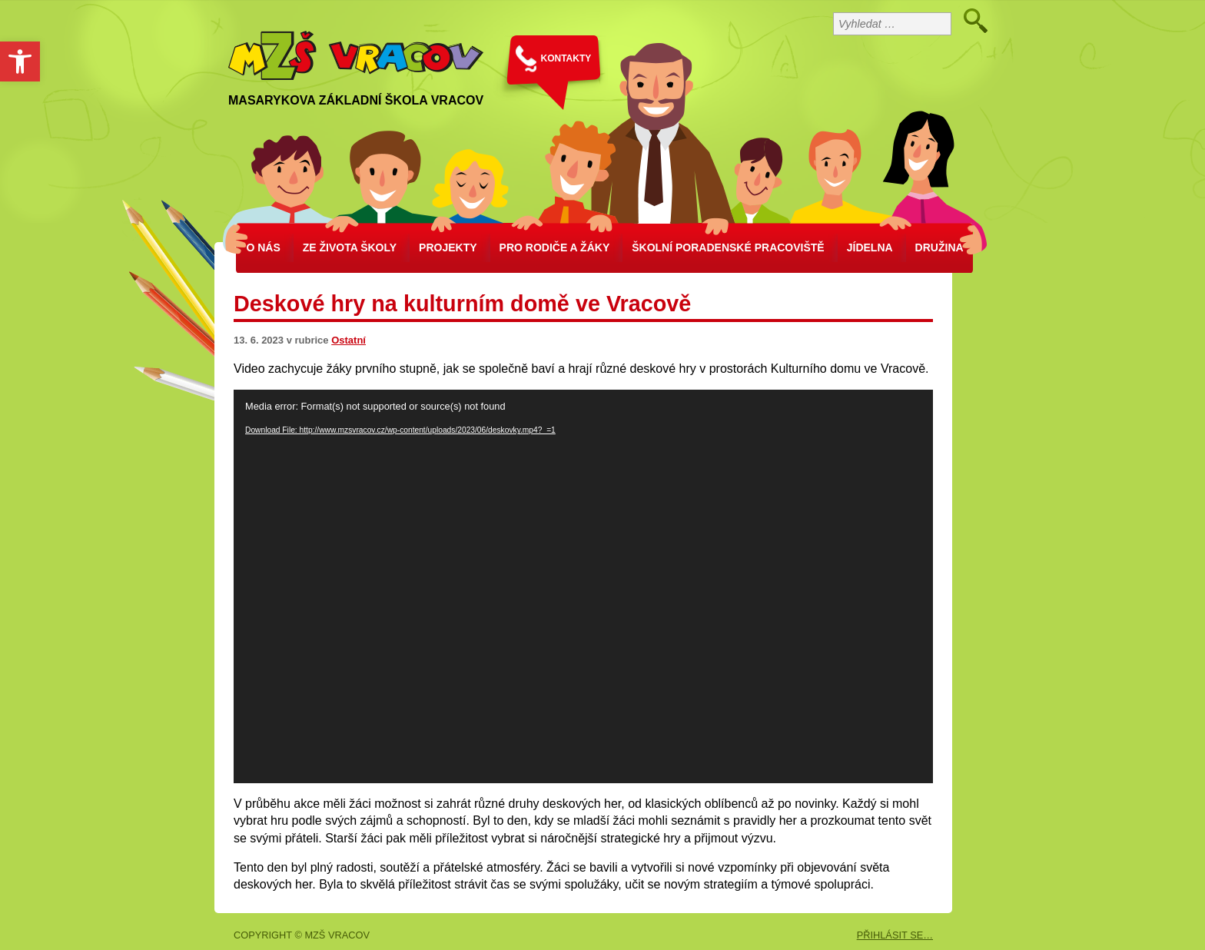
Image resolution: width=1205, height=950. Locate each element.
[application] (583, 586)
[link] (20, 61)
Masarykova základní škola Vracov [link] (355, 100)
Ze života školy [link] (350, 247)
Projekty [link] (447, 247)
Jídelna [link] (870, 247)
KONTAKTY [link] (566, 58)
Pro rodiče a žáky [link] (555, 247)
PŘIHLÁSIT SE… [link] (895, 935)
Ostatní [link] (348, 340)
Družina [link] (939, 247)
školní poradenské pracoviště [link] (728, 247)
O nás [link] (263, 247)
